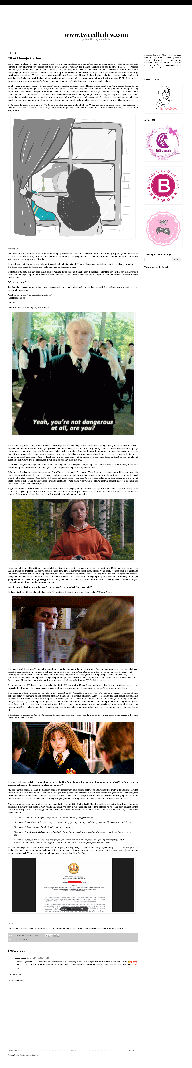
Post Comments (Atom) (30, 1055)
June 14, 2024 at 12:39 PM (38, 958)
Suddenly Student (22, 939)
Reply (17, 968)
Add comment (15, 974)
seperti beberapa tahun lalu (34, 107)
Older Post (132, 1050)
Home (73, 1050)
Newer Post (14, 1050)
